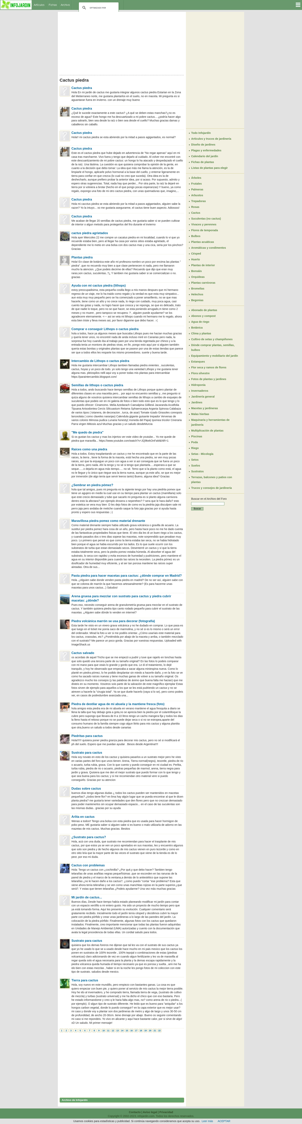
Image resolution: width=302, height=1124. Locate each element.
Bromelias (197, 288)
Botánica (197, 327)
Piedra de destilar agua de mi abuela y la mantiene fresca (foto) (117, 704)
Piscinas (196, 436)
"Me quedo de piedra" (87, 432)
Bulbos (195, 236)
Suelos (195, 465)
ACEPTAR (224, 1121)
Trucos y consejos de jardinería (211, 487)
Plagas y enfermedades (206, 150)
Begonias (197, 300)
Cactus (195, 212)
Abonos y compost (203, 315)
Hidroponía (198, 384)
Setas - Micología (202, 453)
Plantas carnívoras (203, 282)
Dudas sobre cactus (86, 788)
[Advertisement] (122, 42)
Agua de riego (200, 321)
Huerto (195, 259)
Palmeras (197, 189)
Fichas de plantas (202, 162)
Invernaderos (199, 390)
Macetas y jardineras (204, 408)
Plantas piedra (82, 257)
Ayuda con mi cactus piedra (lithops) (98, 285)
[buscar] (98, 7)
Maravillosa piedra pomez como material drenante (108, 520)
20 (150, 1030)
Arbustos (197, 195)
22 (159, 1030)
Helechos (197, 294)
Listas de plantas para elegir (209, 167)
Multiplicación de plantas (207, 430)
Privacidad (166, 1112)
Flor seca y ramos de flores (208, 367)
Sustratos (197, 471)
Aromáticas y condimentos (208, 247)
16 (131, 1030)
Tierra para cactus (84, 980)
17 (136, 1030)
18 (141, 1030)
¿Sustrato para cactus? (88, 837)
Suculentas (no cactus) (206, 218)
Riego (195, 448)
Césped (196, 253)
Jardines (196, 402)
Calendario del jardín (204, 156)
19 (145, 1030)
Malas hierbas (200, 414)
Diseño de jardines (203, 144)
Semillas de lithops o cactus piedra (97, 385)
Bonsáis (196, 271)
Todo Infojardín (201, 132)
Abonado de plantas (204, 310)
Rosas (195, 206)
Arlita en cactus (83, 816)
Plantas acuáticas (202, 241)
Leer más (207, 1121)
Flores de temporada (204, 230)
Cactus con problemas (88, 865)
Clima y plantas (201, 333)
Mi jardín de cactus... (86, 897)
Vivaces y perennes (203, 224)
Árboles (196, 177)
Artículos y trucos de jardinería (211, 138)
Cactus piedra (81, 88)
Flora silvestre (200, 373)
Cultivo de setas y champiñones (212, 339)
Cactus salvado (82, 653)
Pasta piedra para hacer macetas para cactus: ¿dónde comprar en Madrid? (126, 575)
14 (122, 1030)
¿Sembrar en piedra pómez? (92, 485)
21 (155, 1030)
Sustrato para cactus (86, 752)
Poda (194, 442)
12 (113, 1030)
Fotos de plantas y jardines (208, 379)
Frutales (196, 183)
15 (127, 1030)
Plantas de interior (203, 265)
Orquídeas (198, 276)
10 (103, 1030)
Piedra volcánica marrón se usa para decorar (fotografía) (113, 621)
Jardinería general (203, 396)
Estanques (198, 361)
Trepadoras (198, 201)
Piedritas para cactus (87, 736)
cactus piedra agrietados (89, 233)
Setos (195, 459)
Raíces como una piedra (89, 449)
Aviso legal (150, 1112)
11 (108, 1030)
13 (117, 1030)
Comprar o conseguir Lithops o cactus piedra (105, 329)
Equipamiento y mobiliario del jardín (214, 355)
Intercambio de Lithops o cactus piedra (100, 361)
